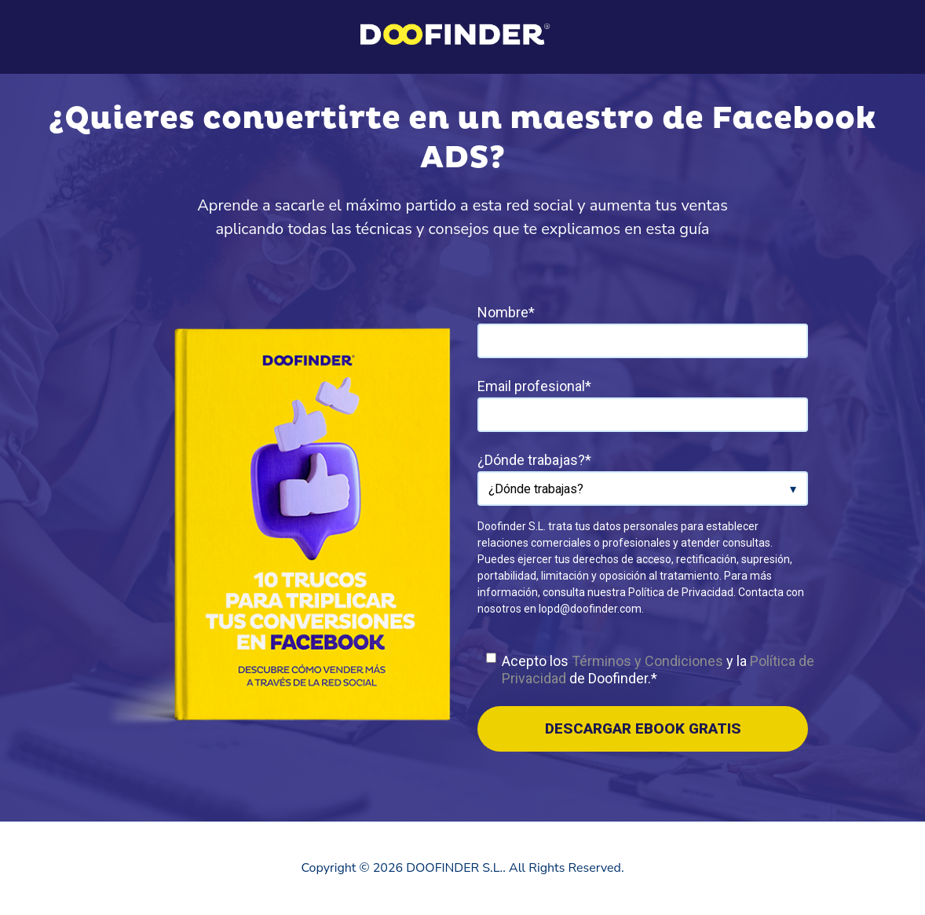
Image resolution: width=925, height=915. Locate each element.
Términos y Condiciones (647, 661)
